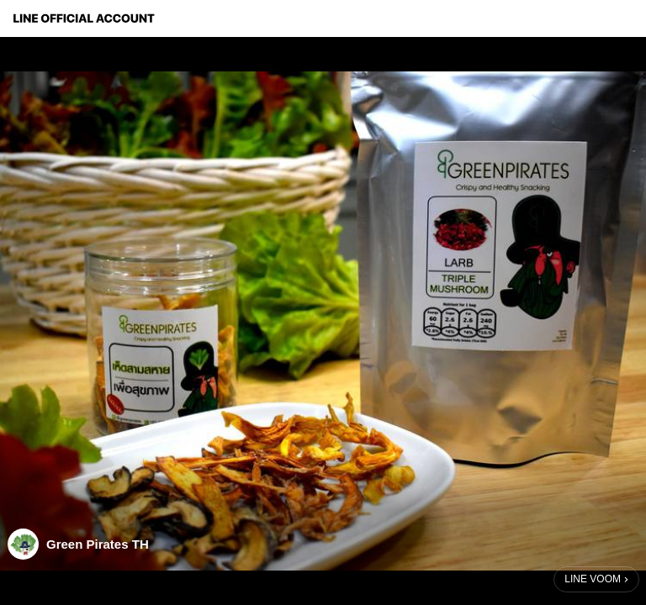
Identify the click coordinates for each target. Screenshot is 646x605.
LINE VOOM (592, 579)
